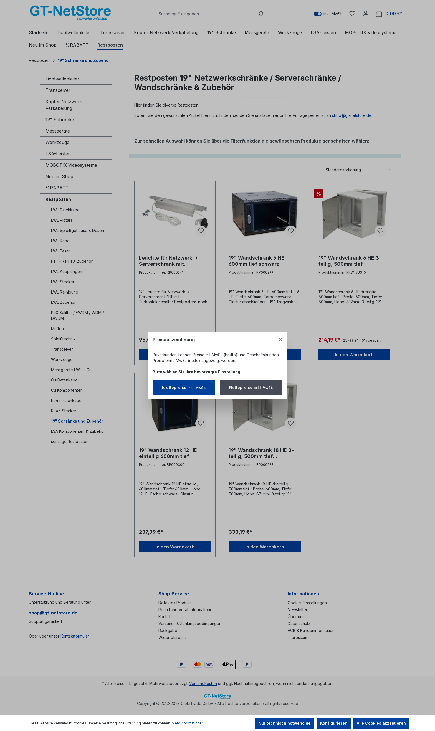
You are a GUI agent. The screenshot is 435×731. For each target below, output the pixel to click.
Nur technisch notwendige (284, 723)
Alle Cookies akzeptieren (381, 723)
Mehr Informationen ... (189, 723)
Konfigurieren (333, 723)
